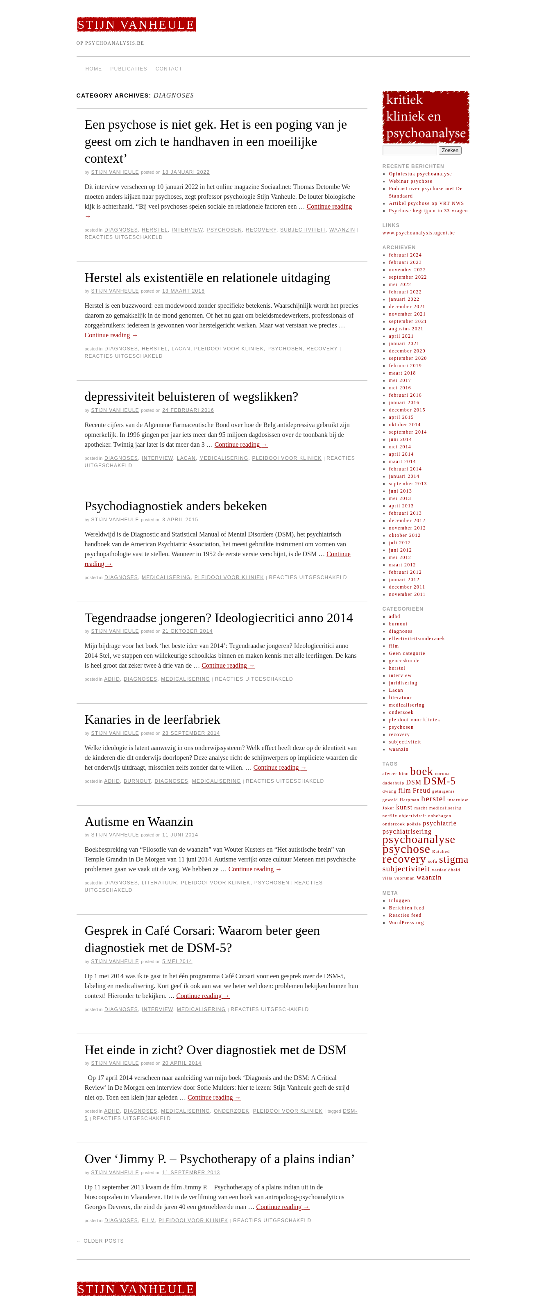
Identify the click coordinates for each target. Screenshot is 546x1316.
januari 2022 (404, 299)
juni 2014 (400, 439)
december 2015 (407, 410)
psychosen (224, 230)
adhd (112, 679)
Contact (169, 69)
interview (187, 230)
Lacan (181, 349)
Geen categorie (407, 653)
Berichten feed (406, 908)
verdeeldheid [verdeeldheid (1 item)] (446, 870)
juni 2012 (400, 550)
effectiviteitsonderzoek (417, 638)
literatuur (159, 883)
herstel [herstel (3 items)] (433, 798)
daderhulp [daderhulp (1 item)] (393, 783)
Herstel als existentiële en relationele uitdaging (208, 277)
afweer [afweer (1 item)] (390, 773)
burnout (137, 781)
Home (94, 69)
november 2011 (407, 594)
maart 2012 (402, 565)
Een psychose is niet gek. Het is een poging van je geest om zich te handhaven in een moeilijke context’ (216, 141)
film (148, 1220)
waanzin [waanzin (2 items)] (429, 877)
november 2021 (407, 314)
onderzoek (231, 1111)
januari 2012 (404, 579)
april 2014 (401, 454)
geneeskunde (404, 661)
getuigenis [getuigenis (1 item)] (443, 791)
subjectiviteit (303, 230)
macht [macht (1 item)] (421, 808)
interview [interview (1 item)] (457, 800)
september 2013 (408, 483)
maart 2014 (402, 461)
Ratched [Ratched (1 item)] (441, 851)
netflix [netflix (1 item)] (390, 816)
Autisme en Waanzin (139, 821)
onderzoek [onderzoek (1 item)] (394, 824)
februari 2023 (405, 262)
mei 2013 (400, 498)
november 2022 (407, 270)
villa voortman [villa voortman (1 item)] (399, 878)
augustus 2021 (406, 329)
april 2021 (401, 336)
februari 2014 (405, 469)
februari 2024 (405, 255)
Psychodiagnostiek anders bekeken (176, 505)
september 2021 (408, 321)
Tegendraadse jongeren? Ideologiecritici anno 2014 (219, 617)
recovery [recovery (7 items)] (404, 858)
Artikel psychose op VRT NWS (426, 203)
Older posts (100, 1241)
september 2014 (408, 432)
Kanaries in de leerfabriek (152, 719)
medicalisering (224, 458)
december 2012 (407, 520)
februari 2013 (405, 513)
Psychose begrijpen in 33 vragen (428, 211)
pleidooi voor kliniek (229, 349)
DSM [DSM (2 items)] (413, 782)
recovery (261, 230)
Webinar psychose (411, 181)
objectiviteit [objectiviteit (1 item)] (412, 816)
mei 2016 (400, 388)
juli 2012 (400, 542)
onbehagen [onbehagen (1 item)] (439, 816)
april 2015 (401, 417)
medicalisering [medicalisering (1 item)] (445, 808)
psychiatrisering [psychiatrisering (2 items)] (407, 831)
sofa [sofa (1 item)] (432, 861)
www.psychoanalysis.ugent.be (419, 233)
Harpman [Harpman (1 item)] (409, 800)
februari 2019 (405, 365)
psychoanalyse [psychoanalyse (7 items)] (419, 839)
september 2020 (408, 358)
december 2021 (407, 306)
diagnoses (121, 230)
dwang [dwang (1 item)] (389, 791)
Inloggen (399, 900)
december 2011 (407, 587)
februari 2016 (405, 395)
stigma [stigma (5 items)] (454, 859)
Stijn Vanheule (136, 24)
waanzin (342, 230)
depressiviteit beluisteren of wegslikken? (192, 396)
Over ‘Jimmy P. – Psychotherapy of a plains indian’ (220, 1158)
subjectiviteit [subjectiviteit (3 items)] (406, 868)
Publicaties (128, 69)
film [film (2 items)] (404, 790)
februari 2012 (405, 572)
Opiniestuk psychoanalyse (420, 174)
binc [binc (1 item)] (403, 773)
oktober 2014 (405, 424)
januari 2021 (404, 343)
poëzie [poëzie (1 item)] (414, 824)
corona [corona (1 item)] (442, 773)
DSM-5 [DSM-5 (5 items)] (440, 780)
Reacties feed (405, 915)
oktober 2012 (405, 535)
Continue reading (111, 335)
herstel (155, 230)
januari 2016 (404, 402)
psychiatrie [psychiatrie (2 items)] (440, 823)
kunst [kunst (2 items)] (404, 807)
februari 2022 (405, 292)
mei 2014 (400, 447)
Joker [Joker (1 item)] (388, 808)
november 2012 (407, 528)
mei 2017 (400, 380)
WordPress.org (406, 922)
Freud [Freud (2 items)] (421, 790)
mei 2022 (400, 284)
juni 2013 (400, 491)
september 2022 (408, 277)
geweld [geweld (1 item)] (390, 800)
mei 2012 (400, 557)
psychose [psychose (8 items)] (406, 848)
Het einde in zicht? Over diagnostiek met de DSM (216, 1049)
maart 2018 (402, 373)
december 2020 (407, 351)
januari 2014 (404, 476)
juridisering (403, 683)
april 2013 (401, 506)
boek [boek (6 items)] (421, 771)
